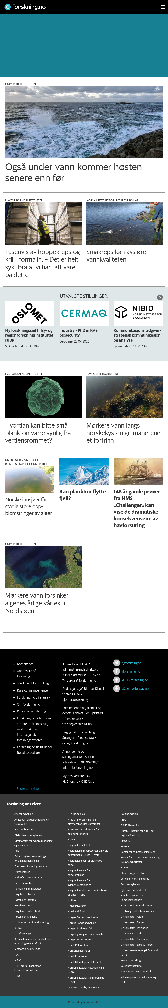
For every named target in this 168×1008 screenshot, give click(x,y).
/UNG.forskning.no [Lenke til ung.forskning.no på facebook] (135, 680)
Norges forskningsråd (80, 928)
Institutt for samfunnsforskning (31, 922)
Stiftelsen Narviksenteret (135, 878)
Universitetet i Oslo (131, 933)
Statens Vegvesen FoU (133, 873)
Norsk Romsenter (78, 956)
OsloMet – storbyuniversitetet (84, 987)
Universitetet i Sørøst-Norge (137, 944)
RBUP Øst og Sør (130, 825)
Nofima (72, 900)
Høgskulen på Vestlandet (28, 911)
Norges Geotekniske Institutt (83, 917)
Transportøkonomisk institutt (137, 905)
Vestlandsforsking (131, 960)
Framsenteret (22, 871)
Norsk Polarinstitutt (78, 945)
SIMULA (125, 840)
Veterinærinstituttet (131, 965)
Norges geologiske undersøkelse (86, 934)
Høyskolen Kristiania (25, 916)
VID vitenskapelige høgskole (136, 971)
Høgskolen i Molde (25, 894)
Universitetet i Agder (132, 916)
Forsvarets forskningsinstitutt (30, 866)
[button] (160, 297)
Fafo (16, 850)
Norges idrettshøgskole (81, 939)
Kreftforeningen (23, 933)
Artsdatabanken (23, 829)
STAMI (124, 867)
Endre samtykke (28, 788)
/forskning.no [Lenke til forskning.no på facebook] (131, 671)
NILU (17, 975)
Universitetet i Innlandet (134, 927)
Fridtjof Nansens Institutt (28, 877)
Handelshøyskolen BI (26, 883)
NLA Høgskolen (76, 813)
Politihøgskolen (129, 813)
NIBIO (17, 960)
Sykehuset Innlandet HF (134, 890)
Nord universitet (77, 905)
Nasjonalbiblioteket (79, 845)
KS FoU (18, 927)
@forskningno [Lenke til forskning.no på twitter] (131, 663)
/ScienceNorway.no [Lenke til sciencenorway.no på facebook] (135, 688)
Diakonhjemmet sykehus (28, 835)
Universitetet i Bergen (133, 922)
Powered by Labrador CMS (84, 1002)
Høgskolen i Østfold (25, 899)
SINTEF (125, 846)
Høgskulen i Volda (24, 905)
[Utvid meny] (163, 7)
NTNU (71, 839)
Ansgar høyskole (23, 813)
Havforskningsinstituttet (27, 888)
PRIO (123, 819)
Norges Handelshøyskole (82, 922)
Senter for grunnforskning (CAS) (138, 851)
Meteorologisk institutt (27, 948)
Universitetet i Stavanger (134, 938)
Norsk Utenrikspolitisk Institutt (85, 962)
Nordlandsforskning (79, 911)
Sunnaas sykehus (130, 884)
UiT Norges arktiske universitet (138, 911)
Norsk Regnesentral (79, 950)
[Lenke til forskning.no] (79, 5)
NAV (16, 954)
